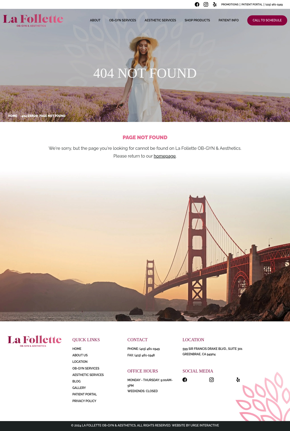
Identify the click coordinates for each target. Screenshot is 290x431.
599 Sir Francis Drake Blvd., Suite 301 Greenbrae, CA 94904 (212, 351)
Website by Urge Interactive (195, 425)
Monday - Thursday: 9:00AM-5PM (150, 382)
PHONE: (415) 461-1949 (143, 348)
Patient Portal (251, 4)
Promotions (230, 4)
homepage (165, 156)
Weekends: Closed (142, 391)
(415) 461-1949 (274, 4)
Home (12, 116)
